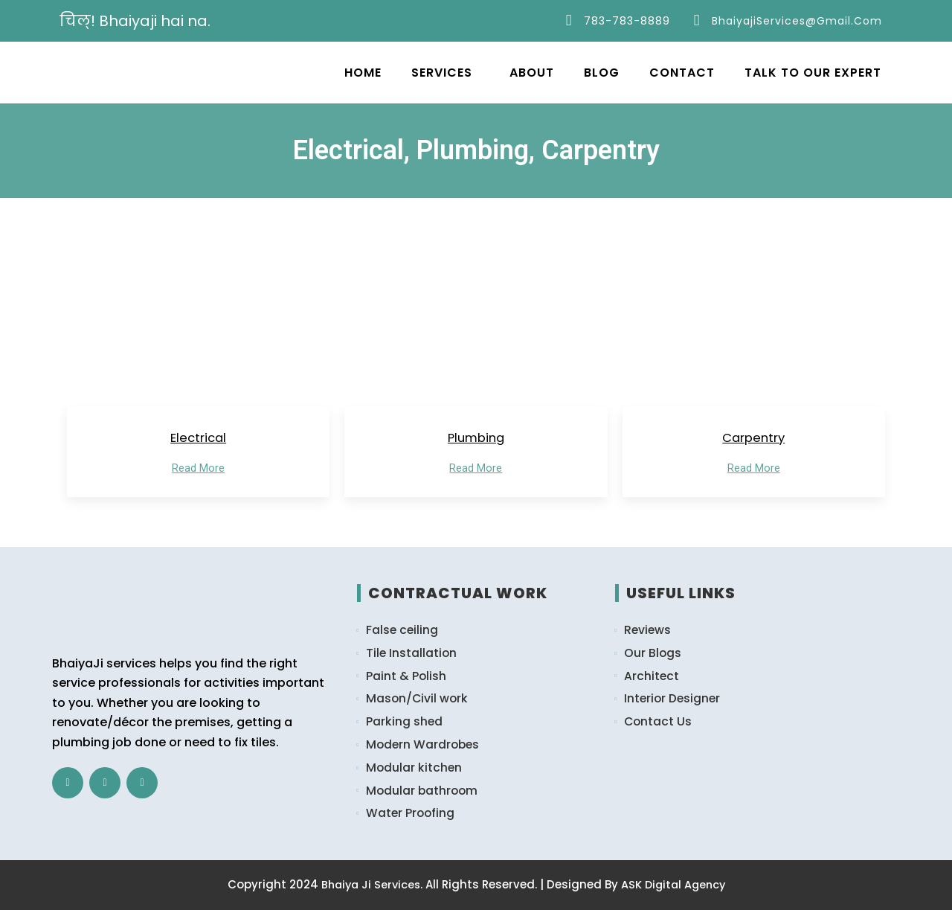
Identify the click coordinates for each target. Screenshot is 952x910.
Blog (602, 72)
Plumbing (476, 438)
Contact (682, 72)
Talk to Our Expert (812, 72)
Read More (198, 470)
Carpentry (754, 438)
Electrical (198, 438)
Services (441, 72)
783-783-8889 (626, 20)
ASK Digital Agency (675, 885)
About (531, 72)
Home (363, 72)
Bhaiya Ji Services (368, 885)
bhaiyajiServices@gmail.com (796, 20)
